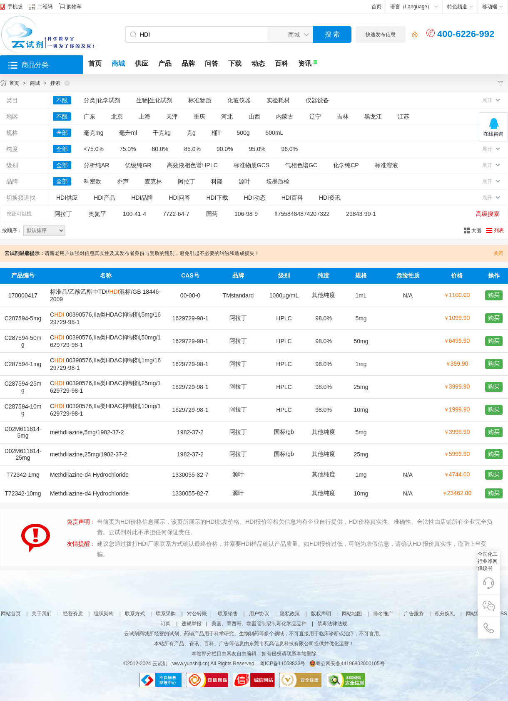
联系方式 (135, 614)
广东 (89, 116)
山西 (254, 116)
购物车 (74, 7)
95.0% (257, 149)
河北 (227, 116)
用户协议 (259, 614)
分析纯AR (96, 165)
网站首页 (11, 614)
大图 (476, 230)
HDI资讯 (330, 197)
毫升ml (128, 132)
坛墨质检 (277, 181)
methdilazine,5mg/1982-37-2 (87, 432)
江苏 (403, 116)
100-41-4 (134, 214)
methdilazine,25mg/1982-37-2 (88, 454)
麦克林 (153, 181)
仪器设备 (317, 100)
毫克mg (93, 132)
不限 (62, 100)
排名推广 (383, 614)
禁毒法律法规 (332, 624)
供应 (141, 63)
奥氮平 (97, 214)
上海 (144, 116)
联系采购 (166, 614)
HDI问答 (179, 197)
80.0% (160, 149)
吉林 (343, 116)
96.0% (289, 149)
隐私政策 (290, 614)
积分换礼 (445, 614)
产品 (165, 63)
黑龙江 (373, 116)
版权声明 (321, 614)
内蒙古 (285, 116)
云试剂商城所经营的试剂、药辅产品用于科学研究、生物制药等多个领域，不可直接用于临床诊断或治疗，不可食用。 (254, 634)
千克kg (162, 132)
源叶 (244, 181)
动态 (258, 63)
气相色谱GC (301, 165)
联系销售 (228, 614)
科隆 (217, 181)
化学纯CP (346, 165)
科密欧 (92, 181)
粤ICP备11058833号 (282, 663)
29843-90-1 (361, 214)
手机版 (14, 7)
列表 (499, 230)
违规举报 (192, 624)
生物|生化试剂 (154, 100)
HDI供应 (67, 197)
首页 (376, 7)
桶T (216, 132)
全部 (62, 132)
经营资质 (73, 614)
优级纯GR (138, 165)
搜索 (55, 83)
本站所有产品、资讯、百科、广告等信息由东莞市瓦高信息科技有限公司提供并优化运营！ (254, 644)
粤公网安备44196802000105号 (346, 663)
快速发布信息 (381, 34)
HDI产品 (104, 197)
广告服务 (414, 614)
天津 (172, 116)
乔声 (123, 181)
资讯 (304, 63)
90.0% (225, 149)
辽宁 (315, 116)
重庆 (199, 116)
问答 (211, 63)
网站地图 (352, 614)
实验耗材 (278, 100)
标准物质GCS (251, 165)
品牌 (188, 63)
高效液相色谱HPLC (192, 165)
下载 (235, 63)
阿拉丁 (186, 181)
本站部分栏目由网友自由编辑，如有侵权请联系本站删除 (254, 653)
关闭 (498, 253)
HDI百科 (292, 197)
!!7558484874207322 (301, 214)
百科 (281, 63)
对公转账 (197, 614)
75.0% (128, 149)
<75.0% (94, 149)
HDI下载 (217, 197)
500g (243, 132)
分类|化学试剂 (102, 100)
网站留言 (476, 614)
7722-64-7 (176, 214)
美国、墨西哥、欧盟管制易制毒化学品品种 (259, 624)
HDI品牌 (142, 197)
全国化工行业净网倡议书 (488, 561)
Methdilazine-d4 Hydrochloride (89, 474)
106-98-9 (246, 214)
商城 (118, 63)
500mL (275, 132)
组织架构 (104, 614)
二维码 (40, 7)
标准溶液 (386, 165)
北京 (117, 116)
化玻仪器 (239, 100)
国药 (212, 214)
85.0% (192, 149)
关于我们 (42, 614)
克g (191, 132)
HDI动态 (255, 197)
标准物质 (200, 100)
